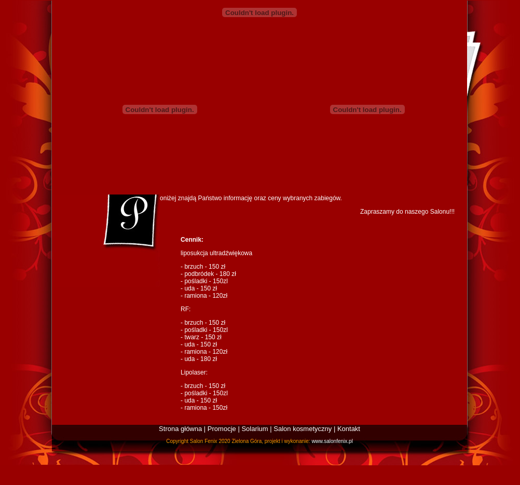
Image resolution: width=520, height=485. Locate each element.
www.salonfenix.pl (331, 441)
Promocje (222, 429)
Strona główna (180, 429)
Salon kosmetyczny (302, 429)
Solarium (254, 429)
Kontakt (348, 429)
